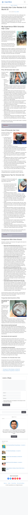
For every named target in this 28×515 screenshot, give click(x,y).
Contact (9, 483)
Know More (14, 436)
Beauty (12, 5)
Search (23, 412)
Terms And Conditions (20, 483)
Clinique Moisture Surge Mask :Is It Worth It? (11, 370)
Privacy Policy (13, 483)
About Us (5, 483)
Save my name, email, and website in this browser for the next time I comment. (14, 401)
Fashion (15, 5)
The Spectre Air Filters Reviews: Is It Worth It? (11, 369)
